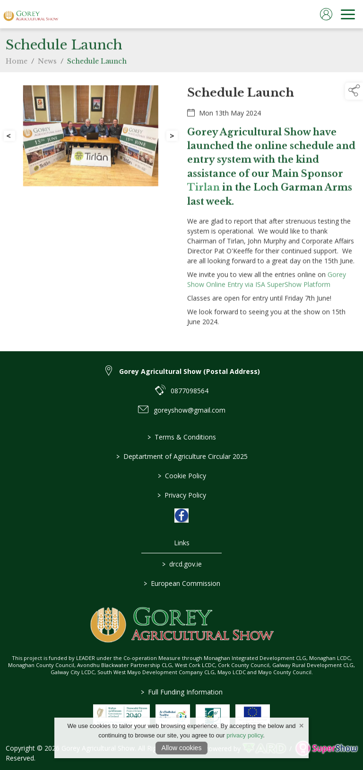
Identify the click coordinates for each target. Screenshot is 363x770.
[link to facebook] (181, 515)
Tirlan (203, 205)
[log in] (326, 14)
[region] (181, 212)
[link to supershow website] (326, 748)
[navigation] (348, 14)
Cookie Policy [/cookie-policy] (181, 475)
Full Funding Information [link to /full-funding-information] (182, 691)
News (47, 78)
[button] (354, 91)
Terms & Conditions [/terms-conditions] (181, 437)
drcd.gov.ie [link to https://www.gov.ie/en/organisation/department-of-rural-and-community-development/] (181, 563)
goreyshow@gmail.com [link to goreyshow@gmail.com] (189, 410)
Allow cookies (182, 748)
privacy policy (244, 735)
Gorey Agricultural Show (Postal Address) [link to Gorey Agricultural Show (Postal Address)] (189, 371)
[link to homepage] (30, 14)
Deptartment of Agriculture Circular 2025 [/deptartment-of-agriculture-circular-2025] (181, 456)
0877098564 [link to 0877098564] (189, 390)
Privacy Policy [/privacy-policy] (181, 495)
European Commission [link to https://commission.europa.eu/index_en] (181, 583)
